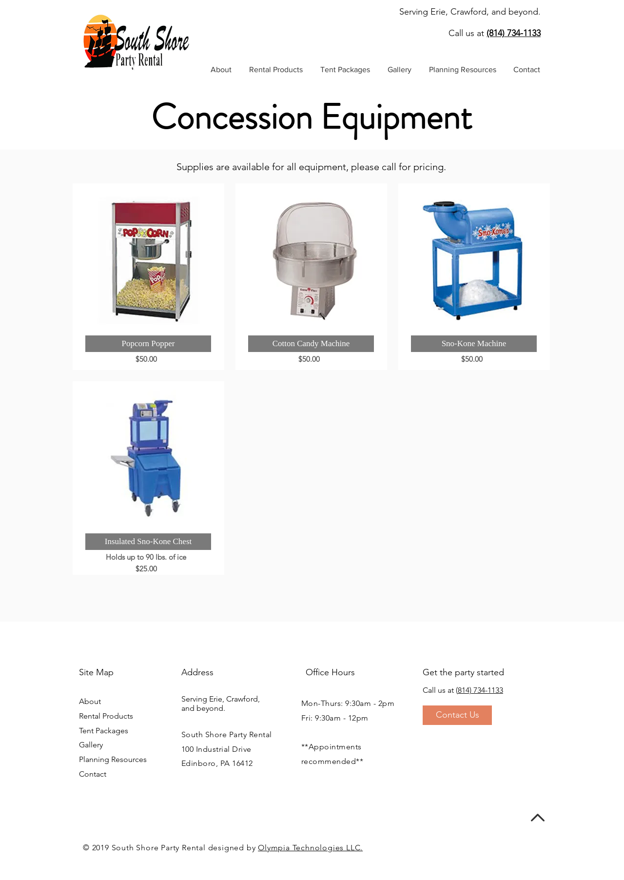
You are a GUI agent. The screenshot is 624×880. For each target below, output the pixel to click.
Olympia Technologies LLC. (310, 847)
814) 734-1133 (480, 690)
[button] (276, 70)
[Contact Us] (457, 715)
